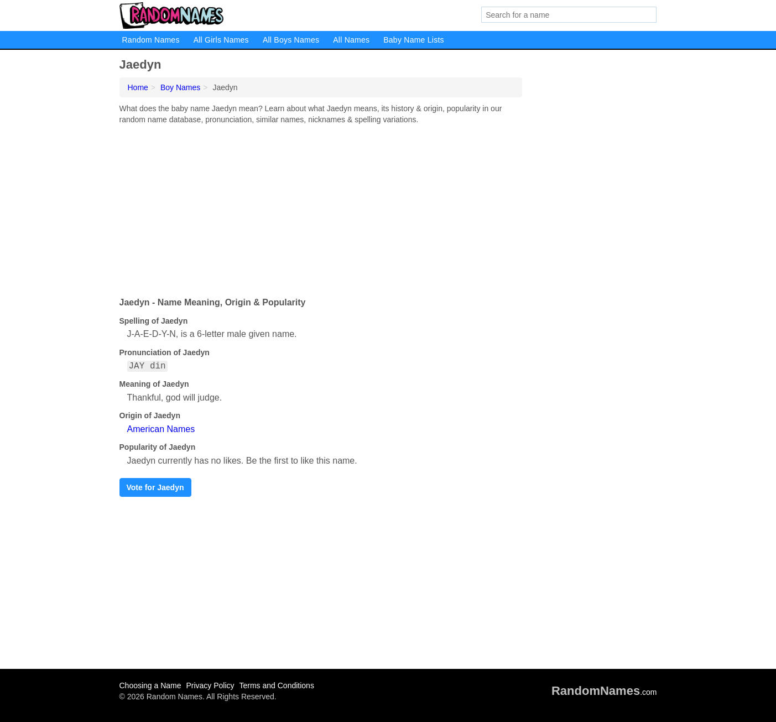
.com (604, 692)
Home (138, 87)
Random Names (151, 39)
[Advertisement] (320, 208)
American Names (161, 429)
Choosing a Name (150, 685)
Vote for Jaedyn (155, 487)
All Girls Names (221, 39)
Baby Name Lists (413, 39)
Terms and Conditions (276, 685)
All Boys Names (291, 39)
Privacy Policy (210, 685)
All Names (351, 39)
